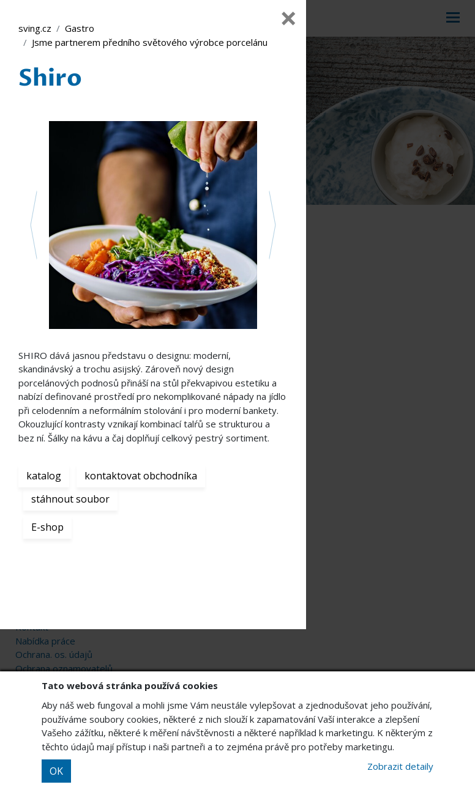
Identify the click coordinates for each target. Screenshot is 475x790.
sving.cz (34, 28)
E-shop (47, 527)
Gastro (79, 28)
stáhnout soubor (70, 499)
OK (56, 771)
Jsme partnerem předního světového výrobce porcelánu (149, 42)
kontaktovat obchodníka (140, 475)
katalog (43, 475)
